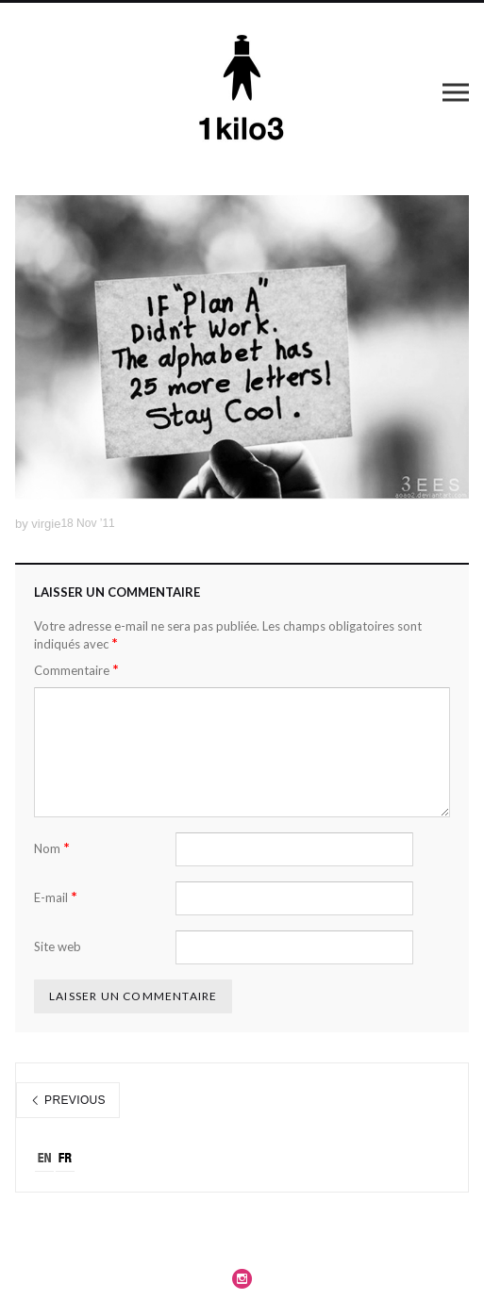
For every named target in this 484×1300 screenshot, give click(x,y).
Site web (57, 946)
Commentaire (76, 670)
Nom (52, 848)
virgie (45, 524)
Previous (68, 1100)
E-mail (55, 897)
